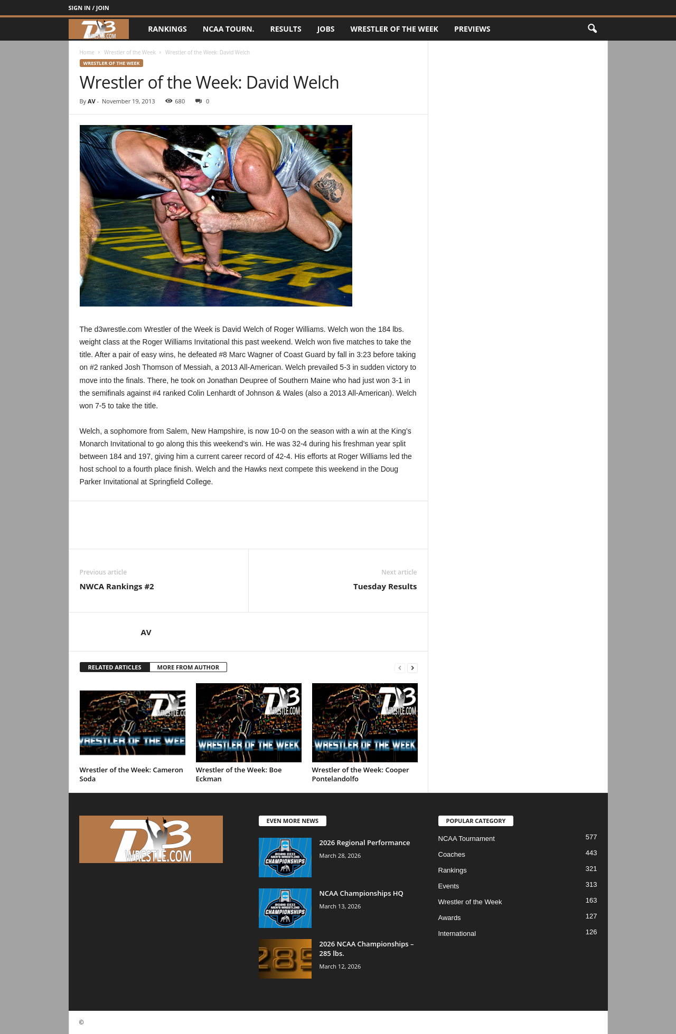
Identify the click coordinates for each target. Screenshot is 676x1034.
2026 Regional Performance (365, 842)
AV (92, 101)
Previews (472, 29)
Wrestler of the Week (394, 29)
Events (448, 886)
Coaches (451, 854)
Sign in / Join (89, 8)
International (457, 933)
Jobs (326, 29)
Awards (449, 918)
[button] (592, 29)
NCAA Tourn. (229, 29)
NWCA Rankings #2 (117, 586)
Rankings (167, 29)
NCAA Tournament (466, 838)
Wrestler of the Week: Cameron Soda (131, 774)
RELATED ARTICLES (115, 667)
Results (286, 29)
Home (87, 52)
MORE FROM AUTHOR (188, 667)
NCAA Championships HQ (361, 893)
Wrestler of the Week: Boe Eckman (239, 774)
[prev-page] (400, 667)
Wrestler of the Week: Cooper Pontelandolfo (360, 774)
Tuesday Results (385, 586)
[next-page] (412, 667)
